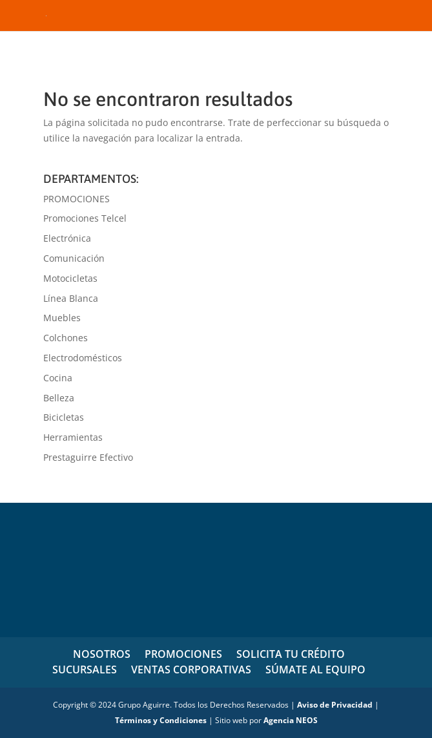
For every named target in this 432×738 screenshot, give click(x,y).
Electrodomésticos (82, 358)
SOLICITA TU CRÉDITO (290, 654)
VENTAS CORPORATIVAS (191, 669)
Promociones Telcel (85, 218)
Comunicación (74, 258)
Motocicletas (70, 278)
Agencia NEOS (290, 720)
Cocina (57, 378)
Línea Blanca (70, 298)
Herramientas (73, 437)
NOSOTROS (101, 654)
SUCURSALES (84, 669)
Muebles (62, 317)
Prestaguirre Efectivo (88, 457)
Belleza (58, 398)
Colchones (65, 338)
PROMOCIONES (76, 199)
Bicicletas (63, 417)
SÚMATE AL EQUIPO (315, 669)
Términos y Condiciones (161, 720)
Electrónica (67, 238)
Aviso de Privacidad (335, 704)
